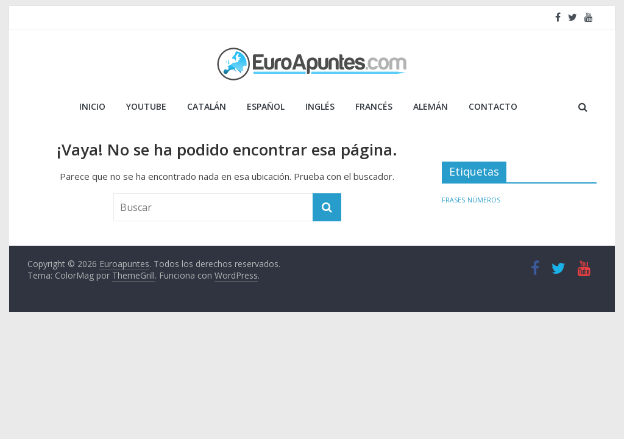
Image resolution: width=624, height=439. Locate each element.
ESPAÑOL (266, 106)
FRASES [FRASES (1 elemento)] (453, 200)
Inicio (92, 106)
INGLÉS (320, 106)
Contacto (493, 106)
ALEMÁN (430, 106)
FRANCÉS (373, 106)
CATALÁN (206, 106)
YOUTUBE (146, 106)
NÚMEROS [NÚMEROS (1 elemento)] (483, 200)
